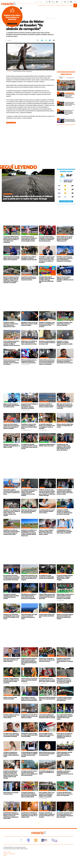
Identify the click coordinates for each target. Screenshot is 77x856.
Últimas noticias (42, 5)
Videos (70, 5)
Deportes (63, 5)
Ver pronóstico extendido (66, 201)
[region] (38, 12)
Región (52, 5)
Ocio (67, 5)
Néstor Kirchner (11, 122)
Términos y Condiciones (9, 853)
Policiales (57, 5)
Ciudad (48, 5)
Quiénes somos (6, 852)
